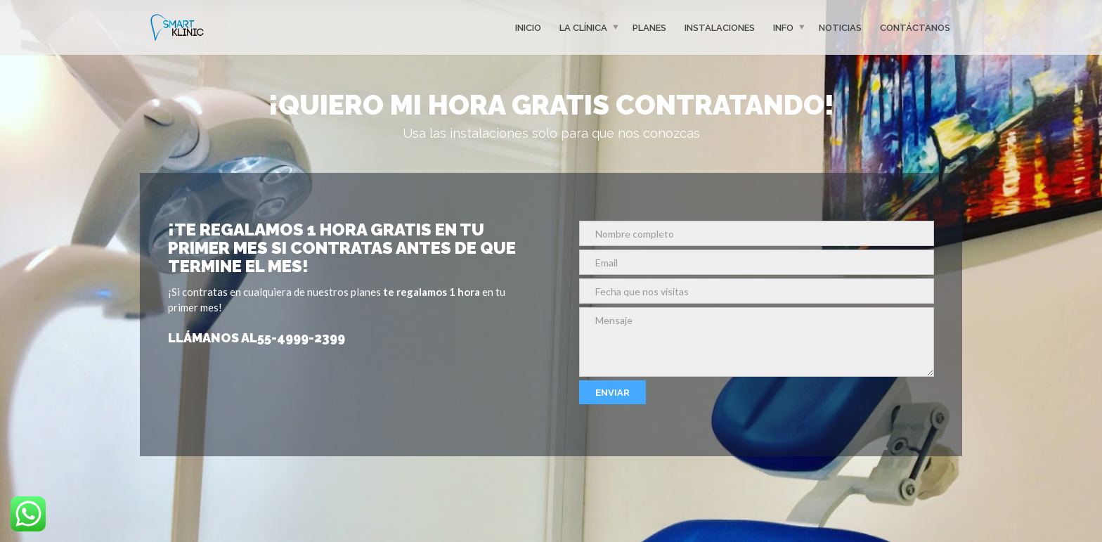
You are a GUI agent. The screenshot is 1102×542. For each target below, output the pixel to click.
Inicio (528, 27)
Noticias (840, 27)
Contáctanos (915, 27)
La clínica (583, 27)
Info (783, 27)
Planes (649, 27)
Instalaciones (720, 27)
